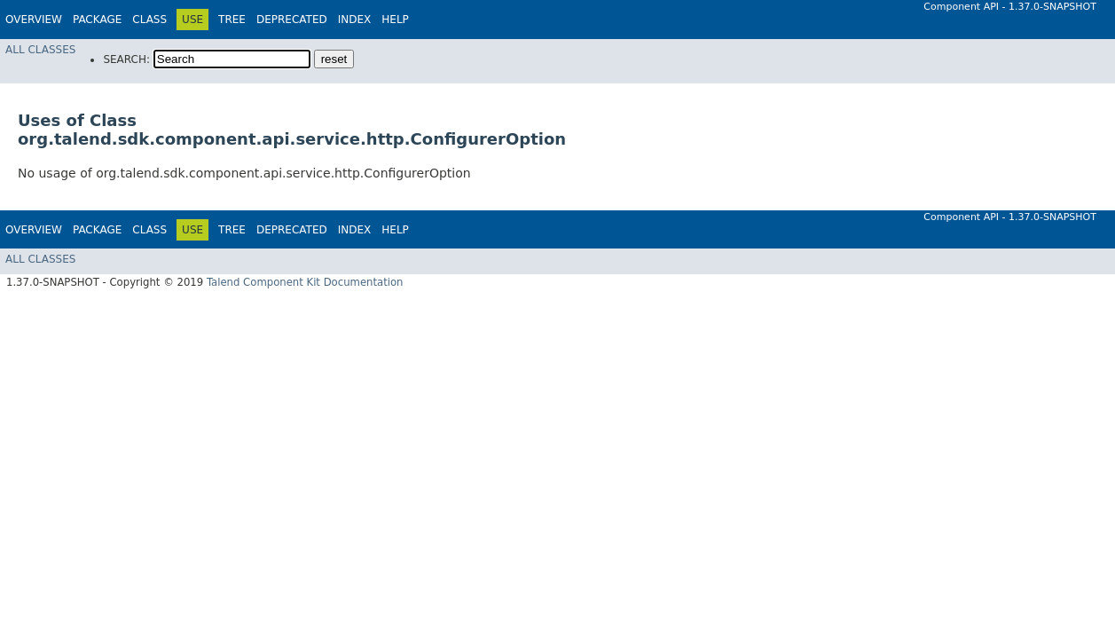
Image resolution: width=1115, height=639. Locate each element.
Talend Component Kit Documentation (305, 282)
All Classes (40, 49)
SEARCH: (126, 59)
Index (355, 19)
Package (97, 19)
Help (395, 19)
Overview (33, 19)
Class (149, 19)
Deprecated (291, 19)
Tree (232, 19)
